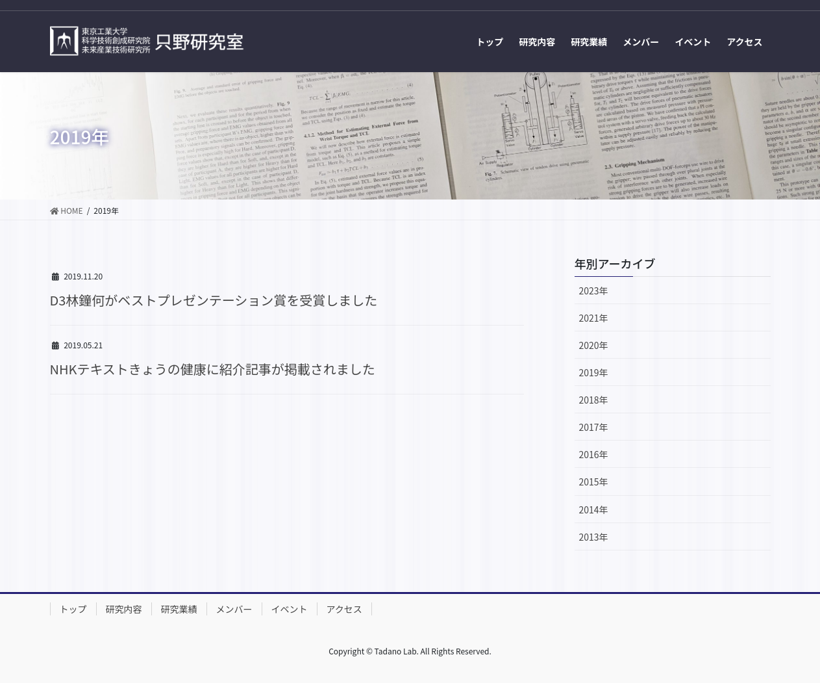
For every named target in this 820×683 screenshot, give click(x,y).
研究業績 (179, 608)
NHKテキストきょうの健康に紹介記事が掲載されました (212, 368)
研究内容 (124, 608)
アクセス (344, 608)
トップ (73, 608)
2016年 (593, 454)
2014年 (593, 509)
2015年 (593, 481)
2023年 (593, 290)
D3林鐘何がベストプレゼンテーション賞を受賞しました (214, 299)
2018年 (593, 399)
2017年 (593, 426)
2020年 (593, 345)
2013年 (593, 536)
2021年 (593, 317)
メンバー (234, 608)
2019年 (593, 372)
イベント (289, 608)
